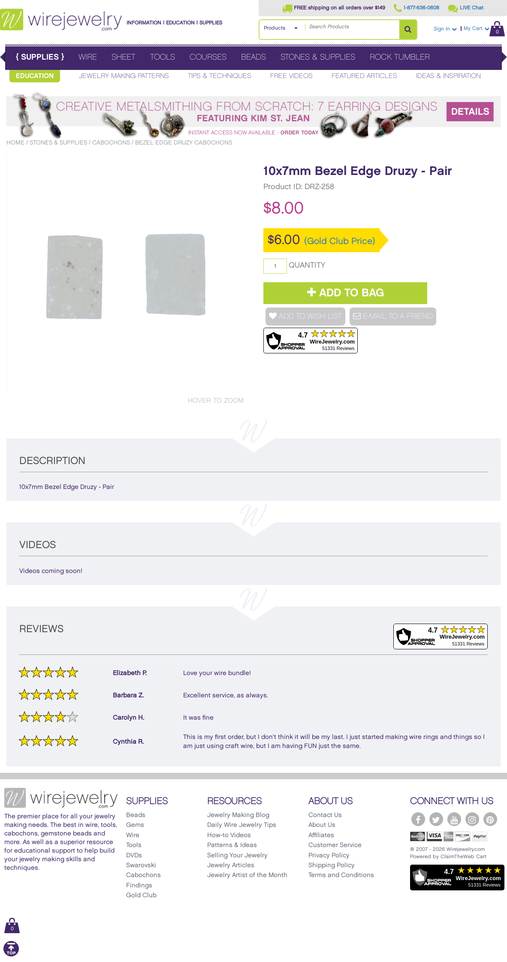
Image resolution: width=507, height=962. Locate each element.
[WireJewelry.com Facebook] (418, 819)
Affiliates (321, 835)
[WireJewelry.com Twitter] (436, 819)
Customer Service (335, 845)
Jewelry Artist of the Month (247, 875)
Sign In (445, 29)
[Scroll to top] (11, 955)
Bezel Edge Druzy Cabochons (183, 142)
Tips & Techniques (219, 76)
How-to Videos (229, 835)
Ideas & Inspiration (448, 76)
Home (15, 142)
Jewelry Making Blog (238, 815)
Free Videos (291, 76)
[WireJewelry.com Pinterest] (490, 819)
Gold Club (141, 896)
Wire (87, 57)
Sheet (124, 57)
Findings (139, 886)
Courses (208, 57)
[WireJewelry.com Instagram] (472, 819)
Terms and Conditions (341, 875)
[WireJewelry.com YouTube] (454, 819)
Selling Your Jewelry (237, 856)
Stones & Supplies (318, 57)
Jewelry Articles (230, 865)
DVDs (134, 856)
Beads (253, 57)
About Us (321, 825)
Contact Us (325, 815)
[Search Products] (407, 29)
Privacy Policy (329, 856)
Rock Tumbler (400, 57)
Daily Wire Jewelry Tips (241, 825)
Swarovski (141, 865)
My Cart (484, 28)
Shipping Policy (331, 865)
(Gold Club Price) (339, 241)
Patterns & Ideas (232, 845)
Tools (162, 57)
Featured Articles (364, 76)
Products (274, 28)
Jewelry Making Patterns (124, 76)
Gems (135, 825)
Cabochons (111, 142)
